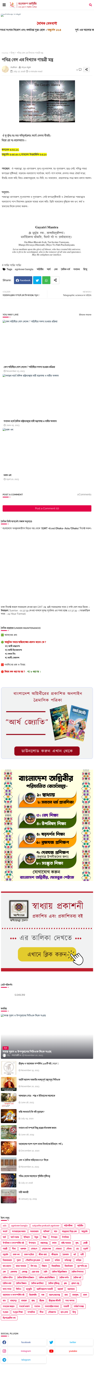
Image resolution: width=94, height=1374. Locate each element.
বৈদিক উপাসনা (78, 1272)
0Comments (84, 494)
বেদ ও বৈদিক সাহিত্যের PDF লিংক (33, 1160)
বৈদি (45, 1272)
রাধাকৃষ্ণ (75, 1295)
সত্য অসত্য (69, 1300)
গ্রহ (77, 1249)
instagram (26, 1351)
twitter (73, 1342)
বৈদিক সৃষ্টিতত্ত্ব (53, 1283)
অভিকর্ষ (46, 1231)
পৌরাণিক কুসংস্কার (32, 1260)
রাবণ (85, 1295)
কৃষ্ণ (77, 1243)
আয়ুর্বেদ (84, 1231)
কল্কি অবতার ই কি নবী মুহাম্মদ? (31, 1112)
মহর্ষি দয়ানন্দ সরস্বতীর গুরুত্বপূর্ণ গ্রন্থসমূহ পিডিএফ (39, 1079)
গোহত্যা (59, 1249)
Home (5, 53)
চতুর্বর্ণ (85, 1249)
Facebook (25, 280)
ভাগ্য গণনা (7, 1289)
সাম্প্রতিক (31, 1312)
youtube (73, 1351)
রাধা (66, 1295)
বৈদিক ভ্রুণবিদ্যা (37, 1283)
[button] (90, 4)
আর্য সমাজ (15, 1237)
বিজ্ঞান (44, 1266)
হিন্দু (12, 53)
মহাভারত (71, 1289)
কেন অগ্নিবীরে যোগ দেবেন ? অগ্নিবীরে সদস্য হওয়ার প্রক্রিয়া (29, 367)
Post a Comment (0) (47, 508)
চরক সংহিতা (29, 1254)
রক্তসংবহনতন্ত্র (54, 1295)
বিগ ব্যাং (34, 1266)
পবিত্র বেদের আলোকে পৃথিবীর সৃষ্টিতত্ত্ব (34, 1176)
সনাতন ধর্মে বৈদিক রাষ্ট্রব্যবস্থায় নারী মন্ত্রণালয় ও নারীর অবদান (30, 421)
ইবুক (36, 1237)
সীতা (41, 1312)
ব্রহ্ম (65, 1283)
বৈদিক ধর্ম (65, 269)
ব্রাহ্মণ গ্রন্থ (75, 1283)
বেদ (56, 269)
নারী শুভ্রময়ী (23, 1192)
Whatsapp (46, 280)
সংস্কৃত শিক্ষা (18, 1312)
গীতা (14, 1249)
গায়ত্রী (5, 1249)
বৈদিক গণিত (8, 1277)
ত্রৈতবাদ (66, 1254)
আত (55, 1231)
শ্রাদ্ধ (33, 1300)
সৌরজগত (52, 1312)
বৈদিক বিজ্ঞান (21, 1283)
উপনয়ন (54, 1237)
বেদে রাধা (35, 1272)
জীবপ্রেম (54, 1254)
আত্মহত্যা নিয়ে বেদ (69, 1231)
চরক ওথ (7, 475)
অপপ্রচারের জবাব (18, 1231)
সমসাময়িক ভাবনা (52, 1306)
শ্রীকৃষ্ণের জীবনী (55, 1300)
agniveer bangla (24, 269)
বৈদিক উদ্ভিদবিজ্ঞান (59, 1272)
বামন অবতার (21, 1266)
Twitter (37, 280)
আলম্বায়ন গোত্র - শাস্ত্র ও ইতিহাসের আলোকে (37, 1095)
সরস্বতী (66, 1306)
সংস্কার (5, 1312)
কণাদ (54, 1243)
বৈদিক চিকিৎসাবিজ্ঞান (25, 1277)
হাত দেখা (64, 1312)
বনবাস (47, 1260)
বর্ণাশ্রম (78, 1260)
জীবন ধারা (43, 1254)
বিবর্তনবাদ (69, 1266)
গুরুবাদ (23, 1249)
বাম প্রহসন (7, 1266)
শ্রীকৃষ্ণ (41, 1300)
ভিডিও (18, 1289)
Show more (85, 314)
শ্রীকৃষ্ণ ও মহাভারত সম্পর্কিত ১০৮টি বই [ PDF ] (38, 1063)
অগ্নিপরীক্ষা (68, 1225)
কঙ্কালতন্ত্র (43, 1243)
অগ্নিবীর (40, 269)
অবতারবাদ (34, 1231)
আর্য (49, 269)
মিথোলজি (33, 1295)
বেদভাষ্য (13, 1272)
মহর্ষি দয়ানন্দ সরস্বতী (45, 1289)
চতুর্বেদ (5, 1254)
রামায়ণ (24, 1300)
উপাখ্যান (32, 1243)
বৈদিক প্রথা (7, 1283)
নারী (82, 1254)
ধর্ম (74, 1254)
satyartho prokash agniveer (45, 1225)
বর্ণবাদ (57, 1260)
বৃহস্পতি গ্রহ (82, 1266)
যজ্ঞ (42, 1295)
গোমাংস (34, 1249)
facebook (26, 1342)
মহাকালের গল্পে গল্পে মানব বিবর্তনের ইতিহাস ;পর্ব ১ (41, 1144)
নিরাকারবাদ (7, 1260)
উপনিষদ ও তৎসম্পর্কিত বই (13, 1243)
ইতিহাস (27, 1237)
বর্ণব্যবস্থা (68, 1260)
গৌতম (69, 1249)
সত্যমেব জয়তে (8, 1306)
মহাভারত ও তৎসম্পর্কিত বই (13, 1295)
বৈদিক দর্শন (64, 1277)
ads (4, 1225)
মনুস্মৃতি (29, 1289)
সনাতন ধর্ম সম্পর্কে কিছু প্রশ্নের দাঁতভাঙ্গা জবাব (37, 1128)
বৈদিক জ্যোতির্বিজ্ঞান (47, 1277)
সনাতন (76, 269)
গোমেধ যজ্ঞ (46, 1249)
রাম (4, 1300)
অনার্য (5, 1231)
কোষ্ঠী (85, 1243)
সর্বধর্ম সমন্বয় (79, 1306)
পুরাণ (19, 1260)
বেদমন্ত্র (24, 1272)
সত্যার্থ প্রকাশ (24, 1306)
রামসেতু (13, 1300)
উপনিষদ (65, 1237)
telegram (26, 1360)
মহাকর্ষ (60, 1289)
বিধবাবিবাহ (56, 1266)
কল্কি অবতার (66, 1243)
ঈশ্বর (44, 1237)
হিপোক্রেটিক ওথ (9, 1318)
